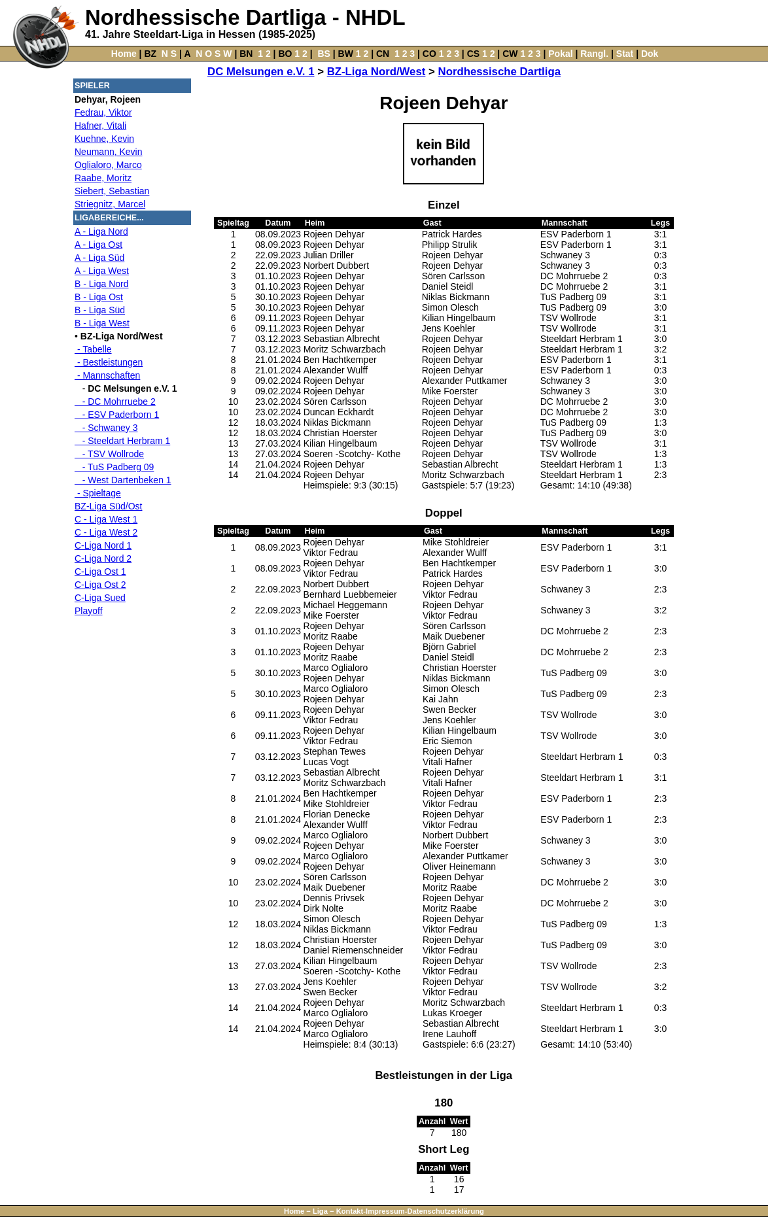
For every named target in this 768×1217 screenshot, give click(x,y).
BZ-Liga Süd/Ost (109, 506)
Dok (649, 53)
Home (124, 53)
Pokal (560, 53)
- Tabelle (93, 349)
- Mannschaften (107, 375)
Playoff (89, 611)
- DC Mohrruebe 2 (115, 401)
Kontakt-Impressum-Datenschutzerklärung (410, 1211)
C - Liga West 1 (106, 519)
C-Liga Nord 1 (103, 545)
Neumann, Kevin (109, 151)
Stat (624, 53)
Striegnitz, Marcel (110, 204)
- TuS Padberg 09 (114, 467)
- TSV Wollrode (109, 454)
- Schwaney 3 (106, 427)
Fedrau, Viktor (103, 112)
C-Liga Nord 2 (103, 558)
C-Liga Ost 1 (100, 571)
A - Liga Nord (101, 231)
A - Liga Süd (99, 257)
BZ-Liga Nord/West (376, 71)
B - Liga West (102, 323)
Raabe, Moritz (103, 178)
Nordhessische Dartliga (499, 71)
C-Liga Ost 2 (100, 584)
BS (323, 53)
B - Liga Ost (99, 297)
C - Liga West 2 (106, 532)
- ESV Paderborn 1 (117, 414)
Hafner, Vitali (100, 125)
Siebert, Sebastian (112, 191)
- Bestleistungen (109, 362)
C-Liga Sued (100, 597)
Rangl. (594, 53)
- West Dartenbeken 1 (123, 480)
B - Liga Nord (101, 284)
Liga (320, 1211)
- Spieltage (98, 493)
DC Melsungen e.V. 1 (261, 71)
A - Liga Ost (98, 244)
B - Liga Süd (100, 310)
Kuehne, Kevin (104, 138)
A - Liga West (102, 271)
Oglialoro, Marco (108, 165)
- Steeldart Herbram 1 (122, 441)
